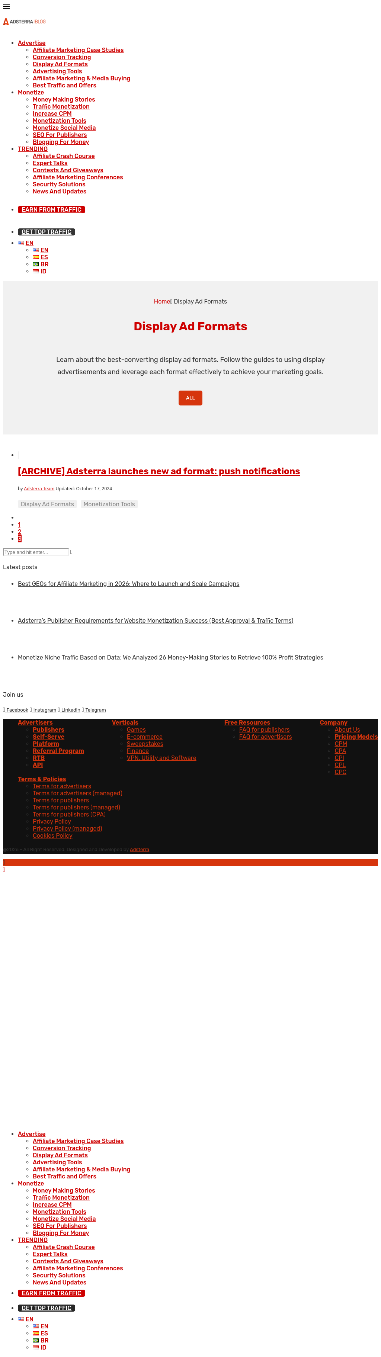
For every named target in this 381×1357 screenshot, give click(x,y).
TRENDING (33, 149)
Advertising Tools (57, 71)
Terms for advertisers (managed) (77, 793)
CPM (340, 743)
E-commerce (145, 736)
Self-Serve (48, 736)
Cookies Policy (53, 835)
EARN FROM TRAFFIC (51, 209)
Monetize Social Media (64, 127)
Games (136, 729)
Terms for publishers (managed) (76, 807)
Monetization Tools (59, 120)
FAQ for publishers (264, 729)
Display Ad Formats (60, 64)
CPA (340, 750)
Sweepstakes (145, 743)
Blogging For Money (61, 141)
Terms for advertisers (62, 786)
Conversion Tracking (62, 57)
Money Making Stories (64, 99)
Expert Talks (50, 163)
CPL (340, 765)
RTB (39, 757)
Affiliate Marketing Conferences (78, 177)
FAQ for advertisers (265, 736)
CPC (340, 772)
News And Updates (59, 191)
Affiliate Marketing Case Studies (78, 50)
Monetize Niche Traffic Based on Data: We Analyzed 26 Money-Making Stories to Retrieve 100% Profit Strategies (170, 657)
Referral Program (58, 750)
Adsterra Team (39, 488)
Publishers (48, 729)
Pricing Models (356, 736)
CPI (339, 757)
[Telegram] (94, 709)
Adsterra (139, 849)
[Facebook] (15, 709)
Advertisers (35, 722)
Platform (46, 743)
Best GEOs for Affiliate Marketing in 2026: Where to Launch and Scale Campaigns (128, 583)
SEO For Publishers (60, 134)
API (38, 765)
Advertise (31, 42)
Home (162, 301)
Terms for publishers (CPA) (69, 814)
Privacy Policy (52, 821)
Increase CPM (52, 113)
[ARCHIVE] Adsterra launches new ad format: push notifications (159, 471)
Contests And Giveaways (68, 170)
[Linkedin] (69, 709)
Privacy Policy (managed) (67, 828)
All (190, 398)
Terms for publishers (61, 800)
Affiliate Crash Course (64, 156)
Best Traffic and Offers (64, 85)
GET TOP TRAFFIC (46, 231)
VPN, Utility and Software (161, 757)
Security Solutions (59, 184)
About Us (347, 729)
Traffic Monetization (61, 106)
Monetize (31, 92)
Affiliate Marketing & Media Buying (82, 78)
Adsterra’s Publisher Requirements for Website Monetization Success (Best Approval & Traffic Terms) (155, 620)
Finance (138, 750)
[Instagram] (43, 709)
